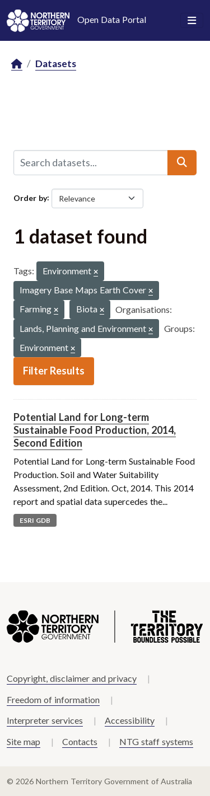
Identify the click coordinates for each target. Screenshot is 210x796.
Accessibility (130, 720)
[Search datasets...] (90, 162)
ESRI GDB (35, 520)
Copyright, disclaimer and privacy (72, 678)
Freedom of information (53, 699)
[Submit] (182, 162)
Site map (23, 741)
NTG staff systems (156, 741)
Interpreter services (45, 720)
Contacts (79, 741)
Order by (30, 197)
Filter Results (54, 370)
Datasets (55, 63)
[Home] (16, 64)
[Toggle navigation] (191, 21)
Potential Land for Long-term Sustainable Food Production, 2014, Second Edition (94, 430)
